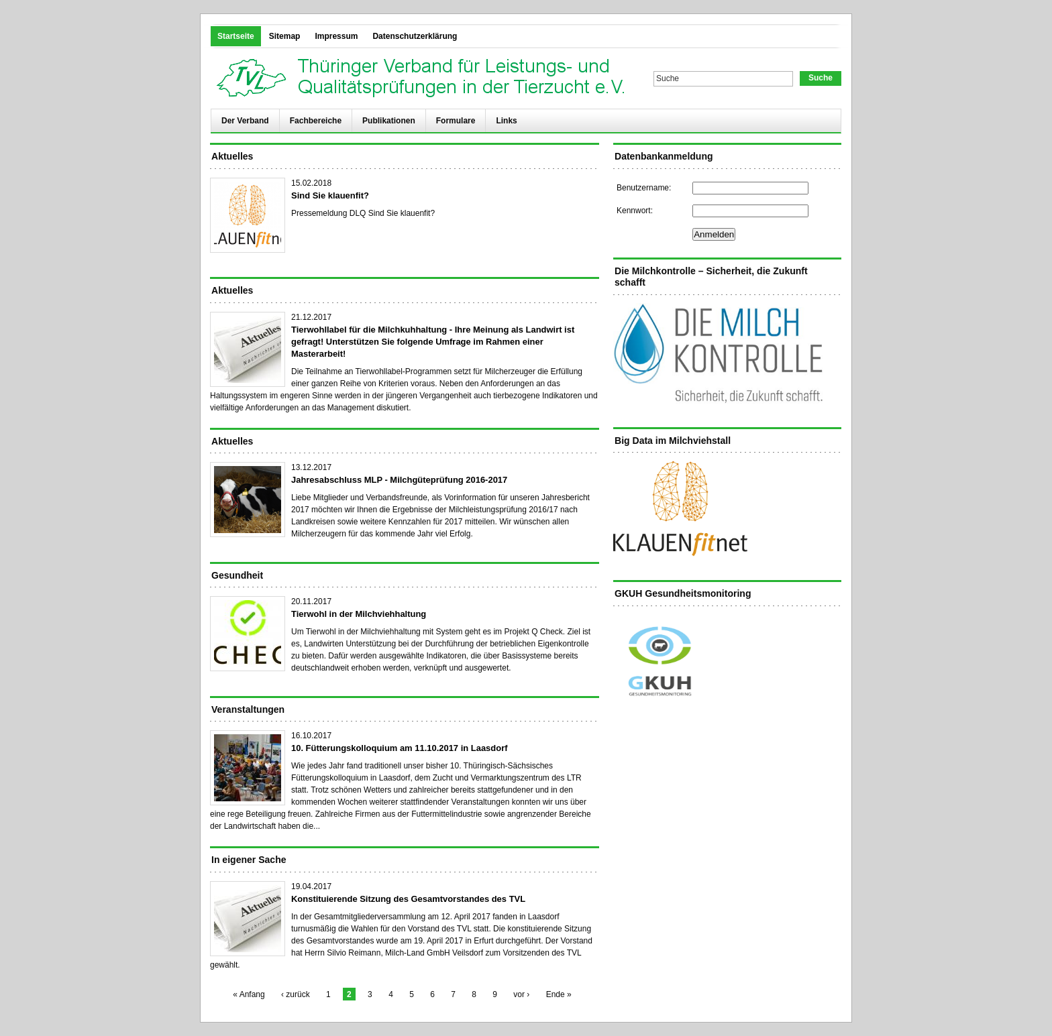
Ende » (559, 994)
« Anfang (248, 994)
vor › (521, 994)
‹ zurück (295, 994)
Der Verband (245, 120)
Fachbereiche (315, 120)
